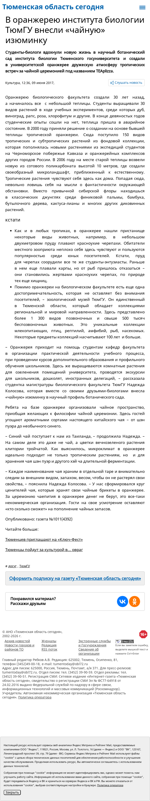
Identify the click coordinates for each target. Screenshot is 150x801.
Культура (12, 83)
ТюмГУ (24, 566)
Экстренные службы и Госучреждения (94, 643)
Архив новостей (17, 641)
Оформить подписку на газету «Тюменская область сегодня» (75, 578)
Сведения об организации (88, 651)
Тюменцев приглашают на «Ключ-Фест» (44, 539)
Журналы (49, 641)
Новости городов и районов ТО (19, 647)
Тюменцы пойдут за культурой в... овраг (44, 549)
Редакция (49, 645)
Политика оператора (34, 697)
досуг (12, 566)
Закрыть (12, 792)
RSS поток (49, 649)
